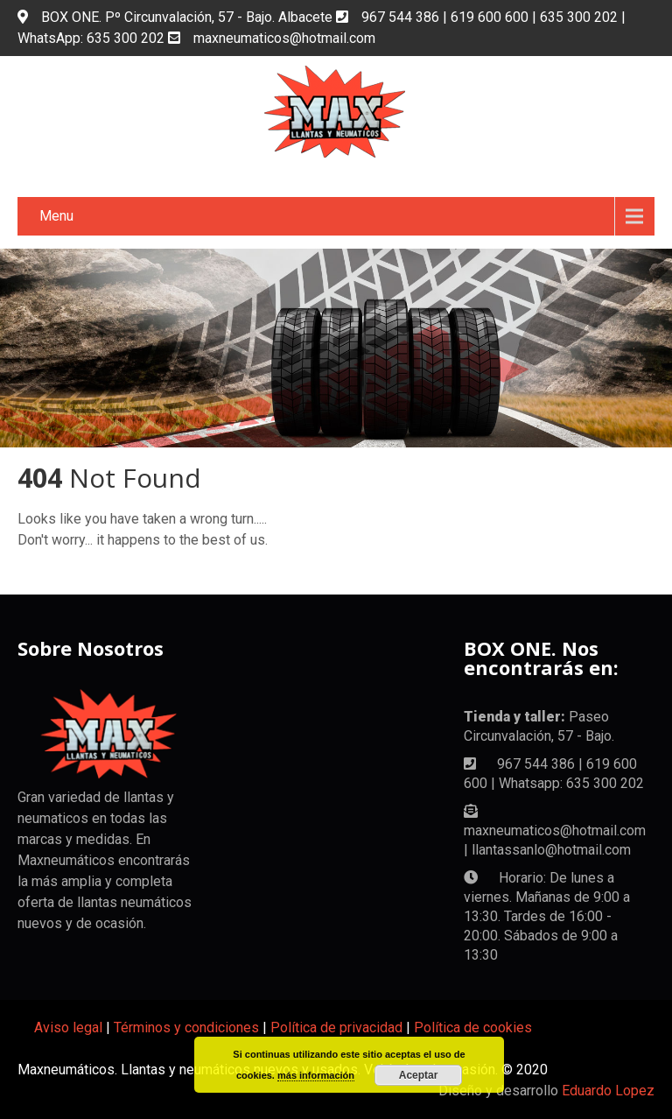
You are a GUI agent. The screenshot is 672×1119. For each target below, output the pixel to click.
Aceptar (418, 1075)
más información (315, 1075)
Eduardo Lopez (608, 1090)
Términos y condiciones (186, 1027)
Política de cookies (473, 1027)
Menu (56, 216)
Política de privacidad (336, 1027)
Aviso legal (68, 1027)
